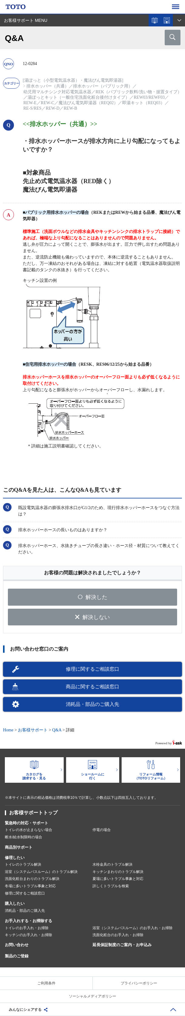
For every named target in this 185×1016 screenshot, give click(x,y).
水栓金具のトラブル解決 (112, 864)
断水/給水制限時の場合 (23, 837)
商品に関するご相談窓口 (92, 686)
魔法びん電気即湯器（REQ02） (88, 103)
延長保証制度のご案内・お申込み (122, 944)
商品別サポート (18, 847)
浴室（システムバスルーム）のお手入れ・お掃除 (132, 928)
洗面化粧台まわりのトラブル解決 (32, 879)
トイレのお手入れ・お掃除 (27, 928)
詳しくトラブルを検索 (110, 886)
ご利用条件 (46, 983)
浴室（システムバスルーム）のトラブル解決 (41, 872)
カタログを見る (155, 20)
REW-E (30, 103)
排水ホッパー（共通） (47, 86)
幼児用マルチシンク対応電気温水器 (57, 92)
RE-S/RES (32, 108)
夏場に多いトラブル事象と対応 (117, 879)
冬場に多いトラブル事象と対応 (30, 886)
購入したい (15, 903)
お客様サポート (33, 730)
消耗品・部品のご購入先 (92, 704)
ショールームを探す (167, 20)
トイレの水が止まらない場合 (28, 830)
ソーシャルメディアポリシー (92, 996)
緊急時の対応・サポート (26, 823)
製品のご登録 (17, 956)
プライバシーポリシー (139, 983)
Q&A (56, 730)
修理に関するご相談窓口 (92, 669)
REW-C (47, 103)
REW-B (70, 108)
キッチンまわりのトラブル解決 (117, 872)
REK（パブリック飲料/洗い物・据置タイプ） (139, 92)
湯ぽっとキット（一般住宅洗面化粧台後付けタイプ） (79, 97)
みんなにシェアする (25, 1009)
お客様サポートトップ (33, 812)
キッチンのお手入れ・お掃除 (28, 935)
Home (8, 730)
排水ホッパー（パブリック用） (103, 86)
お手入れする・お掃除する (28, 921)
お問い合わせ (17, 944)
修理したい (15, 857)
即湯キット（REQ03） (143, 103)
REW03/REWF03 (149, 97)
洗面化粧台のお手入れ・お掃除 (117, 935)
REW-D (52, 108)
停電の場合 (101, 830)
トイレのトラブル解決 (23, 864)
